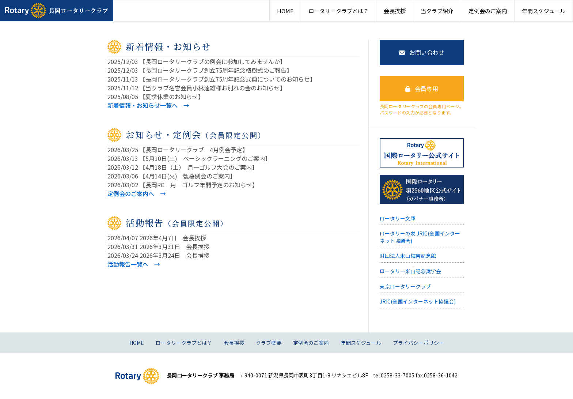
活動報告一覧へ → (133, 264)
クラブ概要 (268, 342)
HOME (285, 11)
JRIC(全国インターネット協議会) (418, 301)
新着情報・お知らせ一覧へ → (148, 105)
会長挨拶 (395, 11)
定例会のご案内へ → (136, 193)
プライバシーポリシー (418, 342)
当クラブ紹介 (437, 11)
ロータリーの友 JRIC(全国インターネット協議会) (420, 237)
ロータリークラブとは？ (338, 11)
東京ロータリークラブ (405, 286)
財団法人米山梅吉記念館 (408, 255)
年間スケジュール (543, 11)
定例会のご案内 (487, 11)
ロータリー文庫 (397, 218)
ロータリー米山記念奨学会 (410, 271)
